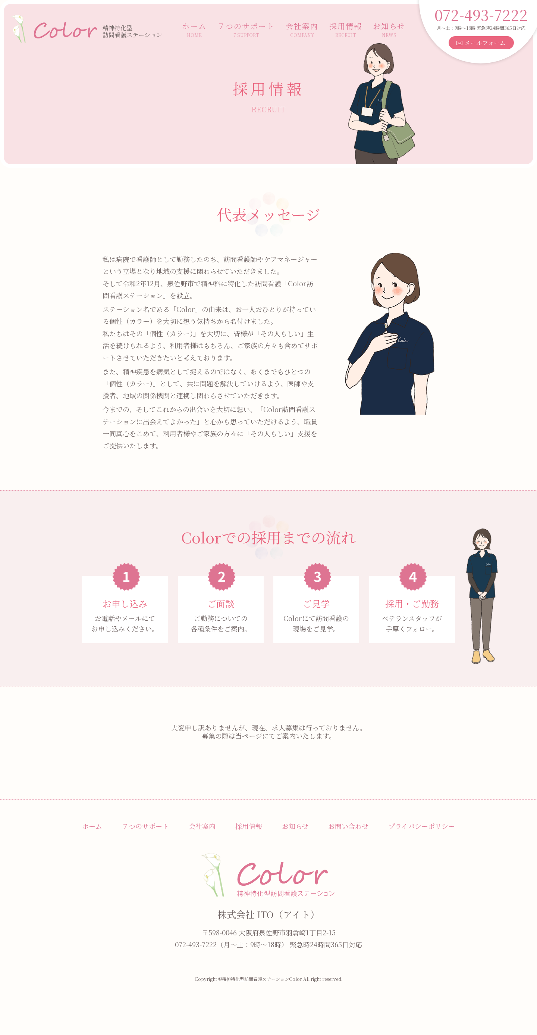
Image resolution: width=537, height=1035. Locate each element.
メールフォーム (480, 42)
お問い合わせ (348, 826)
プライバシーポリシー (421, 826)
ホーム (194, 30)
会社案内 (302, 30)
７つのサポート (246, 30)
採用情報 (345, 30)
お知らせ (389, 30)
